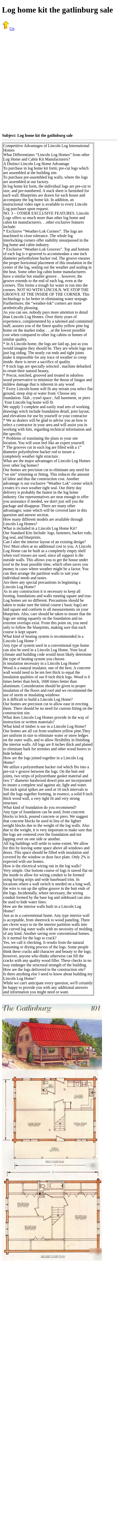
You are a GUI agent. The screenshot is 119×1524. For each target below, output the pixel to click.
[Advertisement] (47, 82)
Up (8, 29)
